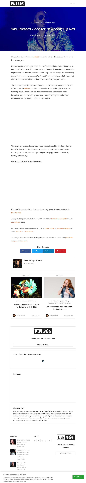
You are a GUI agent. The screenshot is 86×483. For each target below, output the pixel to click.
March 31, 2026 (21, 459)
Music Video (38, 23)
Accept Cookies (78, 477)
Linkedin (49, 251)
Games (69, 303)
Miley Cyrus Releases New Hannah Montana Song (23, 465)
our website (15, 222)
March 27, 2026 (21, 469)
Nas (32, 23)
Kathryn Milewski (35, 260)
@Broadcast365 (28, 232)
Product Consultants (58, 219)
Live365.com (16, 213)
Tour (22, 301)
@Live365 (19, 232)
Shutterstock (23, 241)
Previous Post (26, 275)
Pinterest (60, 251)
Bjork (18, 301)
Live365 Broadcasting (63, 228)
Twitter (37, 251)
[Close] (84, 477)
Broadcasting (55, 301)
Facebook (25, 251)
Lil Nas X (36, 57)
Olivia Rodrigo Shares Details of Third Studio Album (23, 442)
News (53, 23)
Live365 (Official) (49, 228)
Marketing (62, 303)
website (27, 88)
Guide (66, 301)
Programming (53, 303)
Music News (47, 23)
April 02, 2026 (20, 447)
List (62, 301)
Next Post (59, 275)
